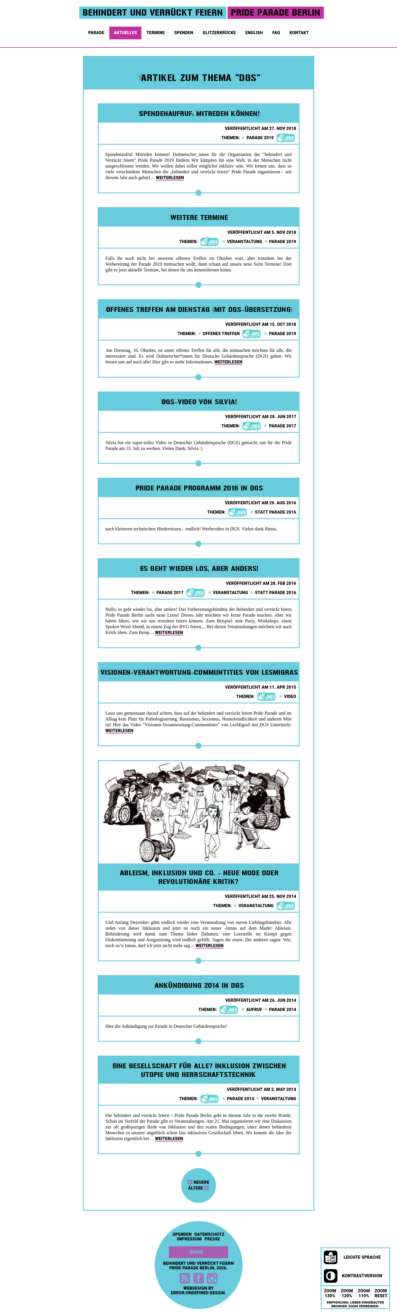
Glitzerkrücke (220, 31)
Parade (96, 31)
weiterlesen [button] (170, 177)
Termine (156, 31)
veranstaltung (241, 241)
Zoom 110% (364, 1293)
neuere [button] (198, 1182)
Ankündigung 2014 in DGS (199, 985)
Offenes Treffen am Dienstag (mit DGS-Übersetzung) (199, 309)
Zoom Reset (381, 1293)
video (287, 696)
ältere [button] (198, 1188)
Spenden (184, 31)
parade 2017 (279, 426)
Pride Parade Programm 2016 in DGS (199, 488)
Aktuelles (126, 31)
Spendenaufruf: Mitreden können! (199, 113)
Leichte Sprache (352, 1257)
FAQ (276, 31)
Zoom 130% (330, 1293)
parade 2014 (279, 1009)
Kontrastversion (353, 1276)
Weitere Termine (199, 217)
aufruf (251, 1009)
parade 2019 (257, 137)
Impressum (189, 1239)
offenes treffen (218, 333)
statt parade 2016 (272, 512)
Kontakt (300, 31)
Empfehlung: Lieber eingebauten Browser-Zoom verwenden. (355, 1304)
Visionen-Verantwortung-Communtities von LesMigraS (199, 672)
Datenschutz (209, 1234)
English (254, 31)
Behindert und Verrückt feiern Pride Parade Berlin (198, 1266)
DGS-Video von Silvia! (199, 402)
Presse (212, 1239)
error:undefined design (198, 1293)
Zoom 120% (347, 1293)
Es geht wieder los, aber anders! (199, 568)
